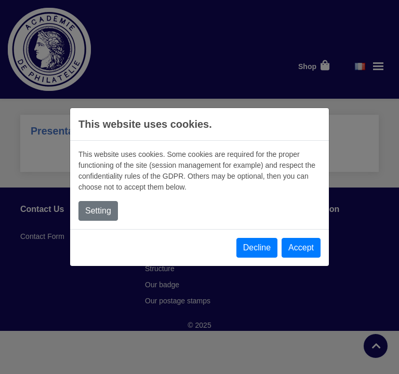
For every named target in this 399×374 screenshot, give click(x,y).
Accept (301, 247)
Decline (257, 247)
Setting (98, 210)
